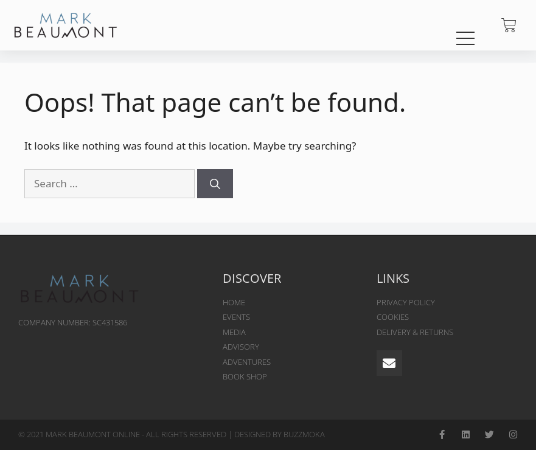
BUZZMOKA (304, 434)
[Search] (215, 183)
